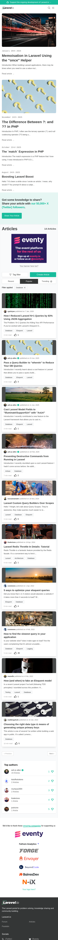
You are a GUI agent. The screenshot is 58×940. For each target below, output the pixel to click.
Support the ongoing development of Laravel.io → (29, 2)
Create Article (43, 274)
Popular (29, 281)
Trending (47, 281)
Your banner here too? (29, 266)
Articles (32, 922)
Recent (11, 281)
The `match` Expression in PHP (23, 151)
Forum (4, 922)
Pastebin (5, 926)
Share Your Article (11, 216)
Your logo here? (29, 889)
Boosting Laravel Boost (17, 176)
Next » (51, 754)
